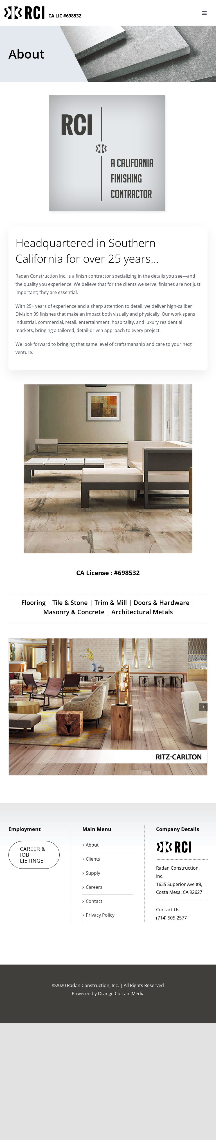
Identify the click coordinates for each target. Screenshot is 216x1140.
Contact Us (167, 910)
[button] (12, 707)
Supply (93, 873)
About (92, 845)
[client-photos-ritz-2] (108, 706)
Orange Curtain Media (121, 993)
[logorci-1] (24, 8)
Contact (94, 901)
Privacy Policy (100, 915)
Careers (94, 887)
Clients (93, 859)
